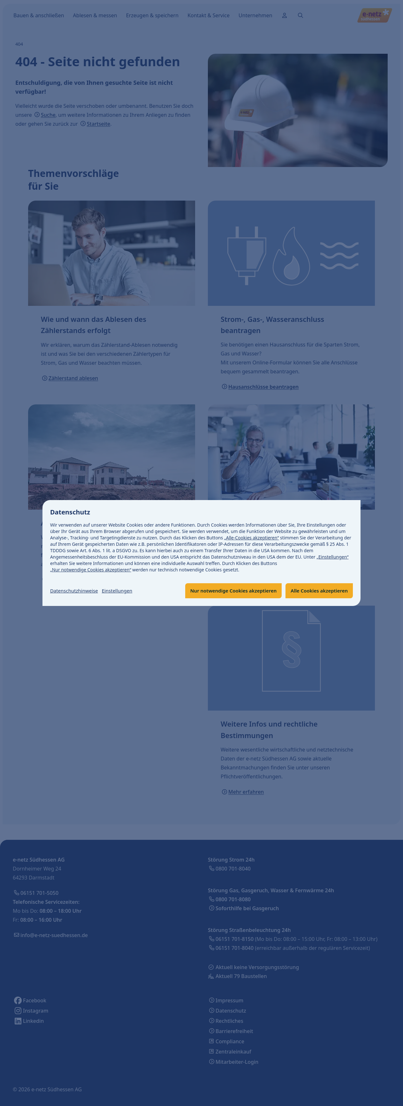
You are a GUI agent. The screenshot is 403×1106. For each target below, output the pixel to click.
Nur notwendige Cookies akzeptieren (226, 590)
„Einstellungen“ (332, 557)
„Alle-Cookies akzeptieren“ (251, 538)
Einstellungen (121, 590)
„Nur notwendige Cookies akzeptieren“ (90, 570)
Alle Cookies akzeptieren (317, 590)
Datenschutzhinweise (75, 590)
